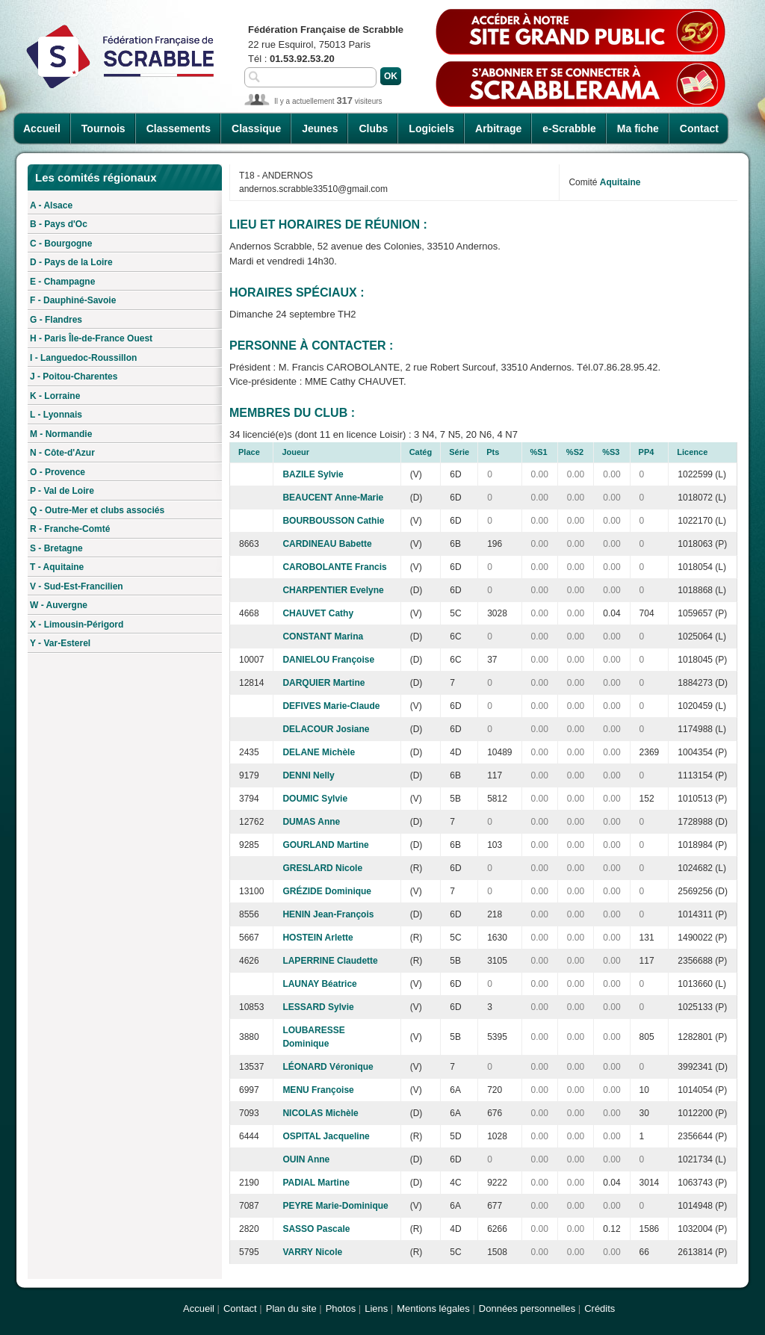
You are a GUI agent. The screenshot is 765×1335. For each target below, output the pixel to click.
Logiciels (431, 128)
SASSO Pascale (316, 1229)
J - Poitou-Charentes (73, 376)
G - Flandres (56, 320)
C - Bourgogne (61, 243)
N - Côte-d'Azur (62, 452)
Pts (492, 451)
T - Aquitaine (57, 567)
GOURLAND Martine (325, 845)
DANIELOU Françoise (328, 659)
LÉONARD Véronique (327, 1067)
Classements (178, 128)
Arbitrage (498, 128)
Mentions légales (433, 1308)
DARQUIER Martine (323, 683)
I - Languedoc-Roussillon (83, 358)
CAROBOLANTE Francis (334, 567)
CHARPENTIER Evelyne (332, 590)
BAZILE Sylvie (312, 474)
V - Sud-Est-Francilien (76, 586)
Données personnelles (527, 1308)
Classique (256, 128)
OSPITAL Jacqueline (325, 1136)
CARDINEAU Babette (326, 544)
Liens (376, 1308)
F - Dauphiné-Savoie (73, 300)
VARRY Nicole (312, 1252)
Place (249, 451)
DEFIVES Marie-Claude (331, 706)
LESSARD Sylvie (317, 1007)
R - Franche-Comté (70, 529)
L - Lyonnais (56, 414)
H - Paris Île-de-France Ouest (91, 338)
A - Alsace (51, 205)
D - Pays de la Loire (71, 262)
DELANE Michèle (318, 752)
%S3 (610, 451)
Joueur (295, 451)
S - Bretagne (56, 548)
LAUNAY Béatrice (319, 984)
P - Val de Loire (62, 491)
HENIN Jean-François (328, 914)
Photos (341, 1308)
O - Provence (57, 472)
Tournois (103, 128)
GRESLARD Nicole (322, 868)
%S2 (574, 451)
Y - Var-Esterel (60, 643)
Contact (699, 128)
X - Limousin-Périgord (76, 624)
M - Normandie (61, 434)
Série (459, 451)
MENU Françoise (317, 1090)
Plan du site (291, 1308)
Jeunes (320, 128)
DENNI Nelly (308, 775)
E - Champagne (62, 281)
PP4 (646, 451)
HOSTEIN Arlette (317, 937)
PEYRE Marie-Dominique (335, 1206)
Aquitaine (620, 182)
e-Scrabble (569, 128)
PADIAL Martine (316, 1182)
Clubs (373, 128)
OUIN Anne (305, 1159)
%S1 (539, 451)
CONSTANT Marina (322, 636)
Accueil (42, 128)
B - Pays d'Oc (58, 224)
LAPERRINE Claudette (329, 960)
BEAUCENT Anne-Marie (332, 497)
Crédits (599, 1308)
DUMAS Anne (311, 822)
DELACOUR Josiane (325, 729)
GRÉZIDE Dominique (326, 891)
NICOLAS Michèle (320, 1113)
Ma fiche (638, 128)
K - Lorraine (55, 396)
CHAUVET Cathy (317, 613)
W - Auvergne (58, 605)
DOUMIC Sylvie (314, 798)
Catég (421, 451)
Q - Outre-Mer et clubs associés (97, 510)
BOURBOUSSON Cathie (333, 520)
